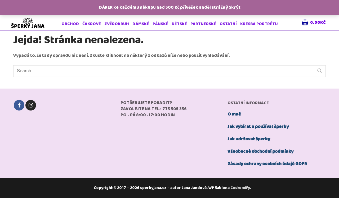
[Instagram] (30, 105)
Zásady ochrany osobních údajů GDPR (267, 164)
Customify (240, 188)
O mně (234, 114)
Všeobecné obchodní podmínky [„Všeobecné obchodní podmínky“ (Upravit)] (260, 151)
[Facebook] (19, 105)
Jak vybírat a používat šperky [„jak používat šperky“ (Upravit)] (258, 126)
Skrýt (234, 7)
